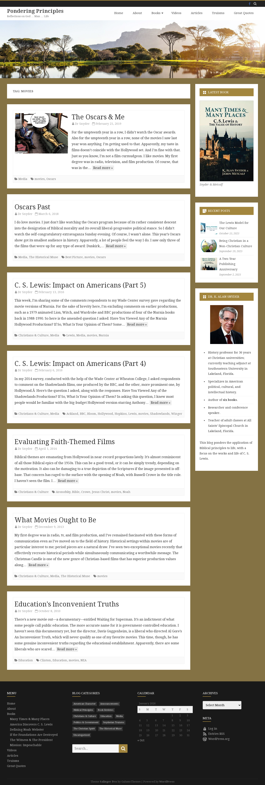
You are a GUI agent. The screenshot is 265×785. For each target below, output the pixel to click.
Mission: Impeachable (26, 745)
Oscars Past (32, 207)
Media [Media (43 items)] (119, 716)
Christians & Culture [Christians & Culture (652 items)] (84, 716)
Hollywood (105, 413)
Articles (196, 13)
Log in (210, 728)
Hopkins (121, 413)
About (137, 13)
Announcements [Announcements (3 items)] (109, 703)
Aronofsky (63, 491)
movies (40, 178)
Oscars (51, 178)
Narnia (104, 335)
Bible (76, 491)
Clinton (45, 660)
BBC (83, 413)
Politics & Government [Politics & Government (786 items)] (86, 722)
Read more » (103, 168)
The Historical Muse (43, 257)
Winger (176, 413)
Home (118, 13)
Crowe (85, 491)
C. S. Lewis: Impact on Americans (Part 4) (80, 363)
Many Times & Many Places (29, 719)
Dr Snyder (82, 123)
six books (230, 399)
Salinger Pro (108, 781)
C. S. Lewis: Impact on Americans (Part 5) (80, 285)
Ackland (72, 413)
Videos (176, 13)
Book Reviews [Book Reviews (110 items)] (105, 709)
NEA (84, 660)
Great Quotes (244, 13)
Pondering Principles (35, 11)
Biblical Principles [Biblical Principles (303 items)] (83, 709)
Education (25, 660)
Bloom (91, 413)
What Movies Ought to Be (55, 520)
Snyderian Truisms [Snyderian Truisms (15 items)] (113, 722)
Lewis (70, 335)
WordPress (167, 781)
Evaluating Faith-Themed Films (64, 442)
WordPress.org (216, 738)
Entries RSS (214, 733)
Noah (126, 491)
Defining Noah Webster (27, 729)
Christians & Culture (33, 335)
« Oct (140, 740)
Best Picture (74, 257)
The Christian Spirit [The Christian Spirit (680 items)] (84, 728)
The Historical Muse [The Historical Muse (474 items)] (110, 728)
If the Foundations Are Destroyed (34, 734)
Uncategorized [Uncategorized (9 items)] (81, 734)
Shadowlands (160, 413)
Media (22, 178)
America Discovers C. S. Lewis (31, 724)
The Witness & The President (31, 739)
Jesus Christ (100, 491)
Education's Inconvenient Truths (66, 604)
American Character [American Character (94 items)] (84, 703)
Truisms (218, 13)
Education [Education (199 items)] (106, 716)
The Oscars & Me (98, 117)
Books (156, 13)
